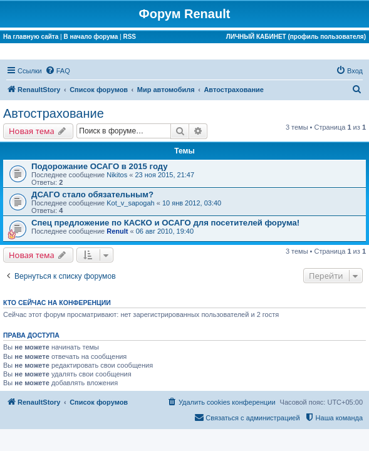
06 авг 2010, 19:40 (165, 231)
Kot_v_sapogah (130, 203)
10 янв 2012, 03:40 (191, 203)
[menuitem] (57, 70)
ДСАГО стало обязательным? (92, 194)
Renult (117, 231)
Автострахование (53, 113)
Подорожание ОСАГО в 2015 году (99, 166)
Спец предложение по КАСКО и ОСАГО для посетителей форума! (165, 222)
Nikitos (117, 175)
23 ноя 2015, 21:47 (164, 175)
